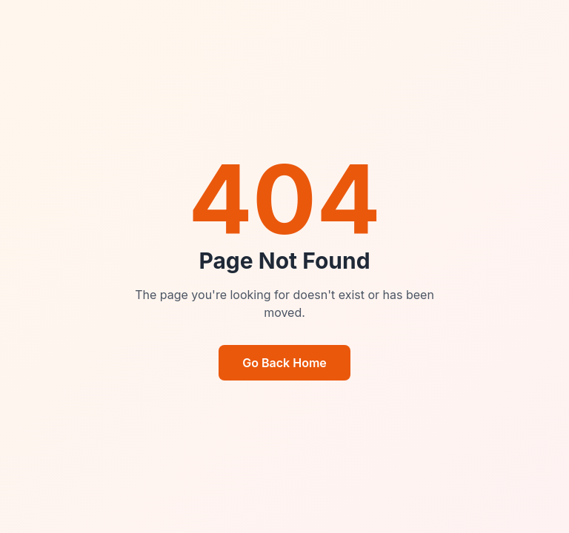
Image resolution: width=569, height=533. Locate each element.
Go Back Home (284, 362)
